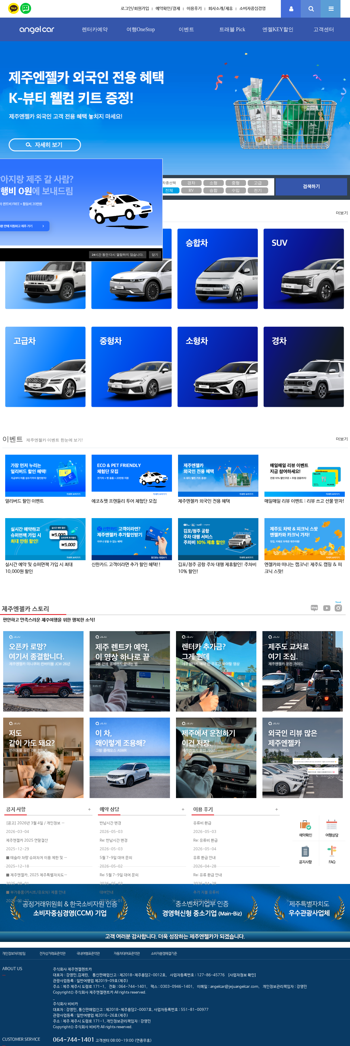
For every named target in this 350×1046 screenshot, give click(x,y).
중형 (236, 183)
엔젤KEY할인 (278, 29)
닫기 (155, 254)
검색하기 (311, 186)
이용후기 (194, 8)
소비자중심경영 (252, 8)
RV (191, 190)
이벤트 (186, 29)
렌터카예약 (95, 29)
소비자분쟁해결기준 (164, 954)
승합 (213, 190)
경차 (191, 183)
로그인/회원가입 (135, 8)
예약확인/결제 (168, 8)
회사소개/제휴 (220, 8)
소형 (213, 183)
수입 (236, 190)
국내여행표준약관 (88, 954)
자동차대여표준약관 (127, 954)
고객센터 (323, 29)
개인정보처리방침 (13, 954)
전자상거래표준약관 (52, 954)
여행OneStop (140, 29)
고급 (258, 183)
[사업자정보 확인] (242, 975)
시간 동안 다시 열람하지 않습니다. (117, 254)
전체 (169, 190)
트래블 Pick (232, 29)
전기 (258, 190)
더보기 (342, 213)
